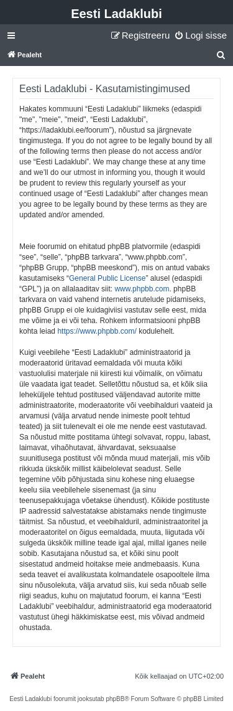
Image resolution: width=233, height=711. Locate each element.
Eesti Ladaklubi (116, 14)
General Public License (107, 278)
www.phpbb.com (141, 289)
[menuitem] (200, 35)
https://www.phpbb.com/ (96, 331)
